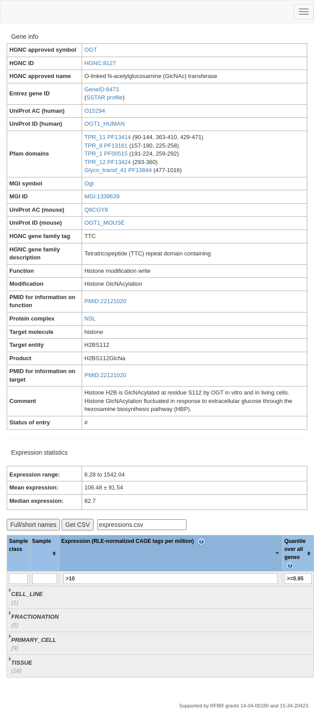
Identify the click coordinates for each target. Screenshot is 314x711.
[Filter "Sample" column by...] (44, 578)
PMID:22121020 (105, 301)
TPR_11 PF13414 (107, 137)
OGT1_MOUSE (104, 222)
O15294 (94, 110)
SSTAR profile (105, 97)
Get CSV (77, 524)
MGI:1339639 (102, 196)
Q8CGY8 (96, 209)
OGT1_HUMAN (104, 123)
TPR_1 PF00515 (106, 153)
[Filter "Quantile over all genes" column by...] (298, 578)
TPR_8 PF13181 (106, 145)
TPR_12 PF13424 (107, 162)
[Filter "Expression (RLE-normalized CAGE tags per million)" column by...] (170, 578)
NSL (89, 318)
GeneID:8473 (101, 89)
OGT (90, 49)
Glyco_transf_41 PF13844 (118, 170)
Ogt (89, 183)
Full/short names (33, 524)
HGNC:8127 (100, 63)
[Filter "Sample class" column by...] (18, 578)
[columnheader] (44, 553)
